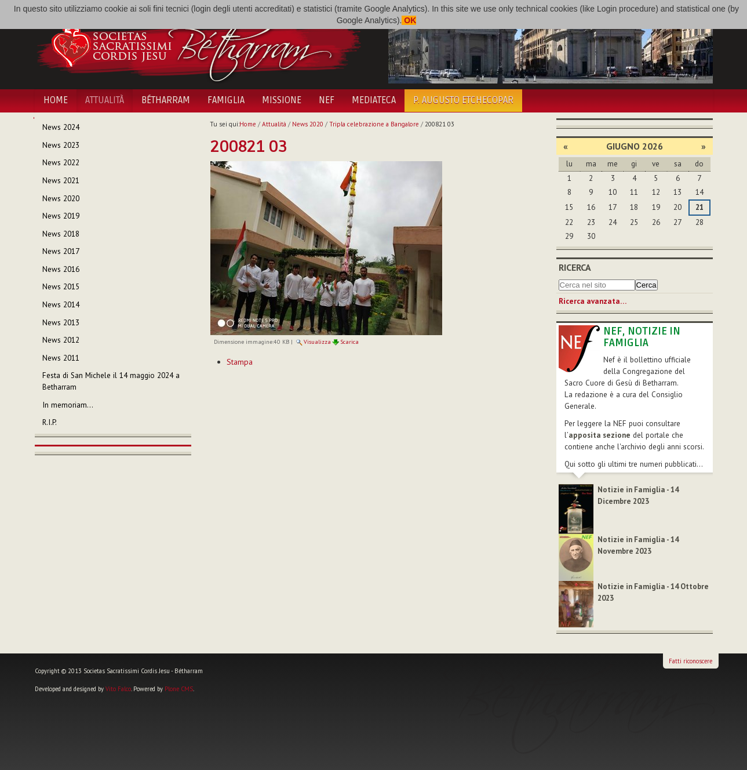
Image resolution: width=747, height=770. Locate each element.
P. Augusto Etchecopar (463, 100)
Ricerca (575, 267)
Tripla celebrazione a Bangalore (374, 124)
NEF (326, 100)
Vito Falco (118, 689)
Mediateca (374, 100)
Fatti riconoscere (690, 661)
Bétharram (165, 100)
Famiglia (226, 100)
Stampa (240, 362)
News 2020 (307, 124)
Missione (281, 100)
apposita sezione (600, 435)
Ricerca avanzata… (592, 301)
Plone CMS (179, 689)
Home (55, 100)
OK (409, 20)
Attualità (104, 100)
